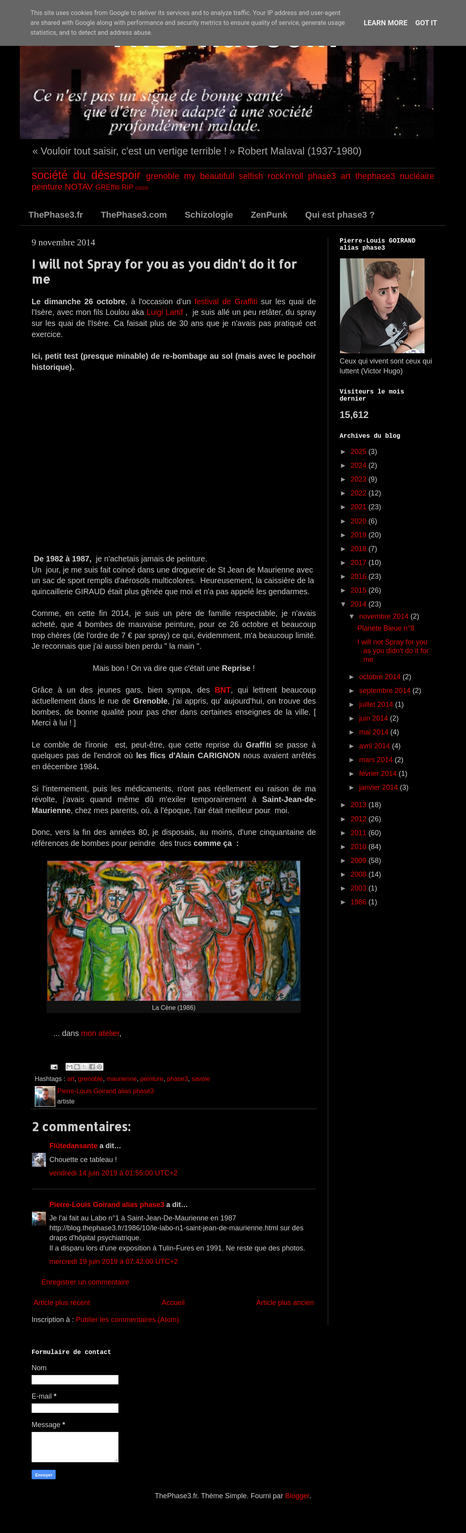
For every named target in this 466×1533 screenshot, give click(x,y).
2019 (359, 535)
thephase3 (375, 176)
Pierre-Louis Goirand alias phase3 (106, 1205)
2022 (359, 493)
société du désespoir (86, 175)
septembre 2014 (385, 691)
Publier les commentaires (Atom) (127, 1320)
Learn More (386, 23)
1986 (359, 902)
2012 (359, 819)
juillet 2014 (377, 704)
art (345, 176)
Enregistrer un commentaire (85, 1282)
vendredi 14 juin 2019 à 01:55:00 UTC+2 (113, 1173)
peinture (47, 187)
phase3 (322, 176)
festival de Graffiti (225, 301)
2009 (359, 860)
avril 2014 (375, 746)
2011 (359, 833)
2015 (359, 590)
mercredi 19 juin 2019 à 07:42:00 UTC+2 (113, 1262)
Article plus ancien (285, 1303)
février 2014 (378, 774)
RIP (127, 187)
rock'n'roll (285, 176)
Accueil (173, 1303)
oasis (142, 188)
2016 (359, 576)
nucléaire (417, 176)
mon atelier (100, 1033)
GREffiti (107, 187)
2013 (359, 805)
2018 (359, 549)
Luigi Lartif (165, 312)
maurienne (122, 1078)
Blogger (297, 1496)
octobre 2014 (380, 677)
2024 (359, 465)
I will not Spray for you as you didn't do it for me (393, 650)
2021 (359, 507)
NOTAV (79, 187)
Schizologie (209, 215)
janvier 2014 (379, 787)
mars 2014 (377, 760)
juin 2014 (374, 718)
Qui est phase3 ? (340, 215)
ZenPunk (269, 215)
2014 (359, 604)
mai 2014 (374, 732)
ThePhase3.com (134, 215)
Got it (426, 23)
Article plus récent (62, 1303)
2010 (359, 847)
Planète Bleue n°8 (385, 628)
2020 (359, 521)
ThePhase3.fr (55, 215)
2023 (359, 479)
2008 (359, 874)
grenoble (162, 176)
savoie (201, 1078)
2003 (359, 888)
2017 (359, 563)
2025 (359, 452)
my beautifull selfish (223, 176)
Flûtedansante (73, 1146)
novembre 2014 (384, 616)
